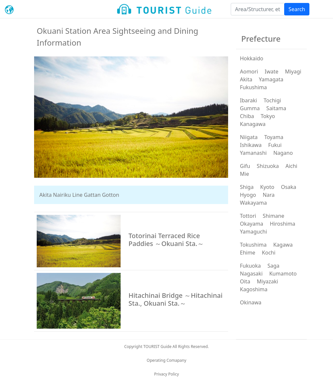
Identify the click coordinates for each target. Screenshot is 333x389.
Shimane (273, 215)
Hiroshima (282, 223)
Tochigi (272, 100)
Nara (268, 194)
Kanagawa (252, 124)
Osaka (288, 187)
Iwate (271, 71)
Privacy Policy (166, 374)
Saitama (276, 108)
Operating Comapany (166, 360)
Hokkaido (251, 58)
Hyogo (248, 194)
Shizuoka (268, 166)
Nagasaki (251, 273)
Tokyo (268, 116)
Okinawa (251, 302)
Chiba (247, 116)
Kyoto (267, 187)
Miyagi (293, 71)
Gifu (245, 166)
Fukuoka (250, 265)
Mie (244, 173)
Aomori (249, 71)
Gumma (250, 108)
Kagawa (283, 244)
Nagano (283, 152)
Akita (246, 79)
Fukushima (253, 87)
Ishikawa (251, 145)
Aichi (291, 166)
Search (296, 9)
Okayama (251, 223)
